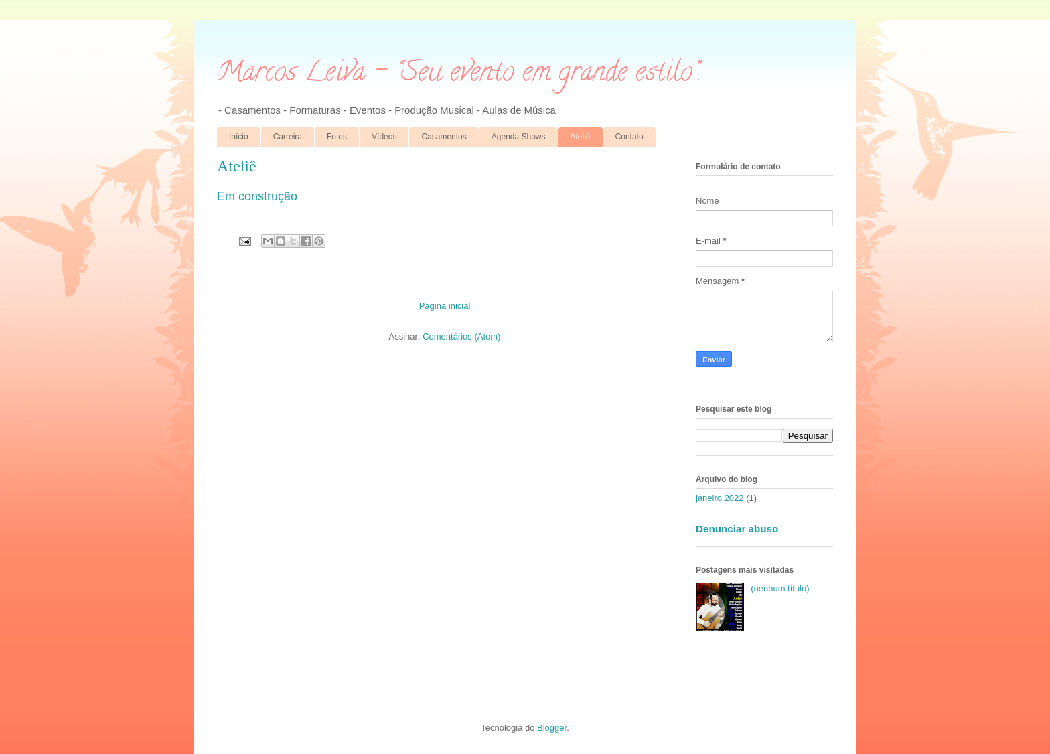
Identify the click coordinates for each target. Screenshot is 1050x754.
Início (238, 136)
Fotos (337, 136)
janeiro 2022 (720, 498)
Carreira (287, 136)
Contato (629, 136)
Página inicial (445, 306)
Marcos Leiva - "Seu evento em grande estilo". (459, 74)
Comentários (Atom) (461, 336)
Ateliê (581, 136)
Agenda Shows (519, 136)
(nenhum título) (780, 588)
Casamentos (443, 136)
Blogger (552, 728)
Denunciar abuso (737, 528)
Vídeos (384, 136)
